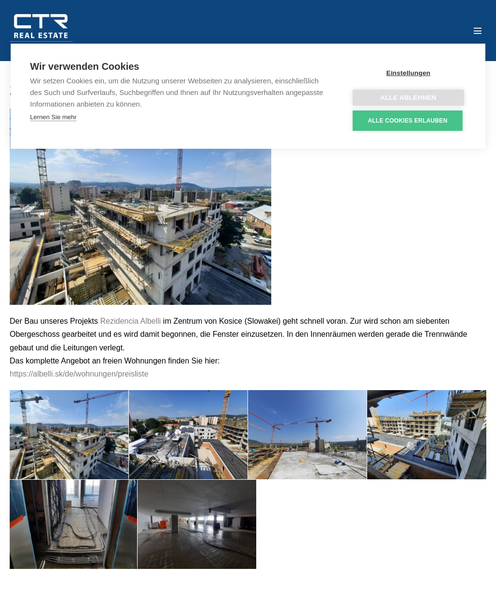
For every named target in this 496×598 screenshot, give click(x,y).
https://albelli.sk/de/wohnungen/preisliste (79, 374)
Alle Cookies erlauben (407, 120)
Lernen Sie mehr (53, 117)
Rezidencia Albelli (130, 321)
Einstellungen (408, 73)
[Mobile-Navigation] (477, 30)
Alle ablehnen (408, 97)
